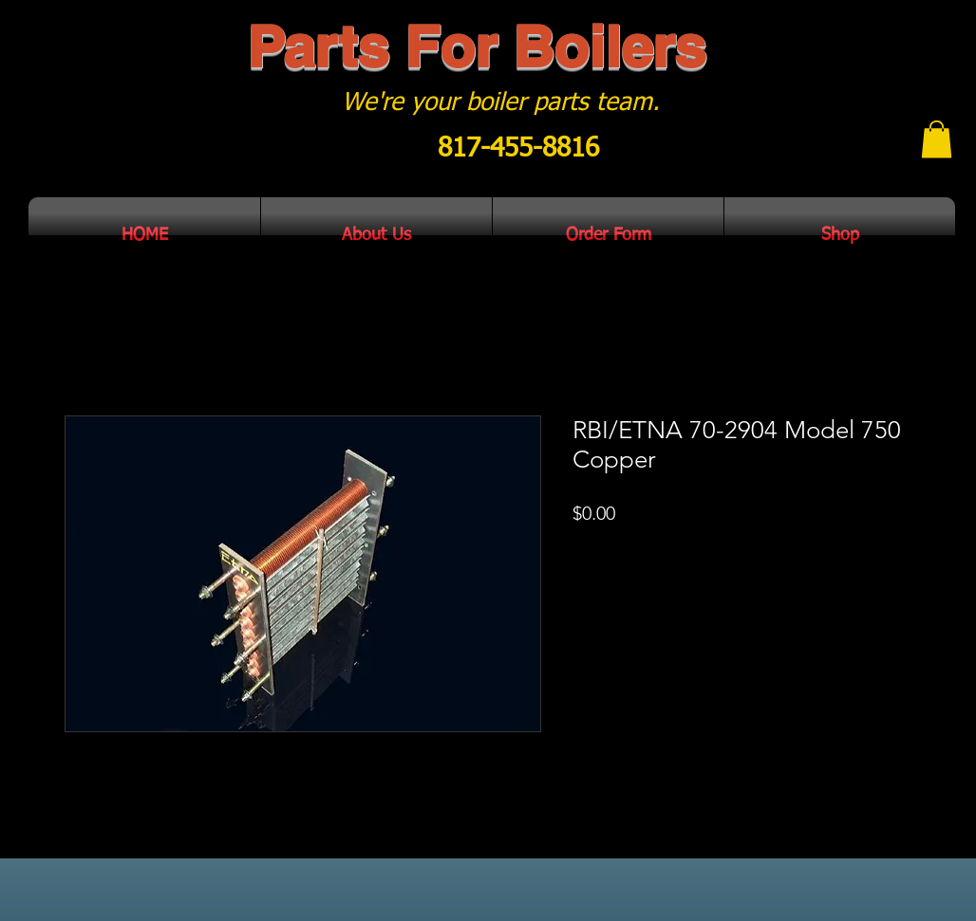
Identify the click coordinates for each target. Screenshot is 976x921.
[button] (936, 138)
